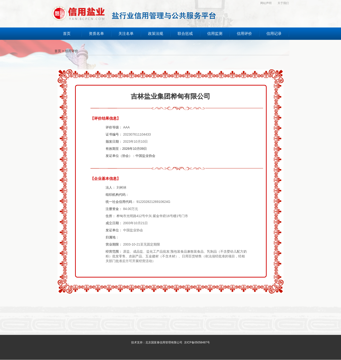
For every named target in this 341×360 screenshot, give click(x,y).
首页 (57, 51)
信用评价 (71, 51)
